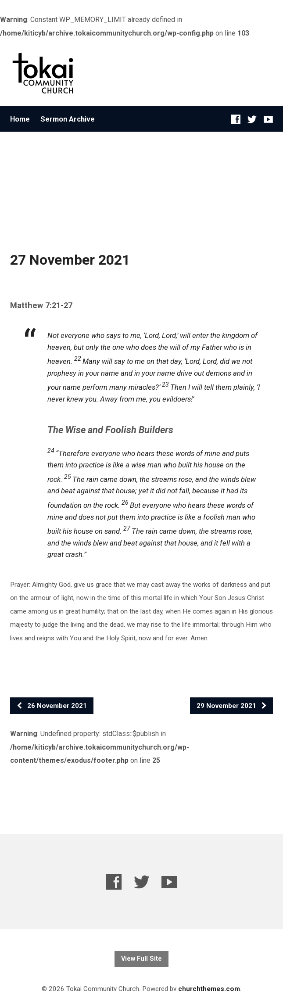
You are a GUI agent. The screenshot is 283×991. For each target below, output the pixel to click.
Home (20, 119)
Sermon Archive (67, 119)
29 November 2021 (232, 706)
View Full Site (141, 958)
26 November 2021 (51, 706)
